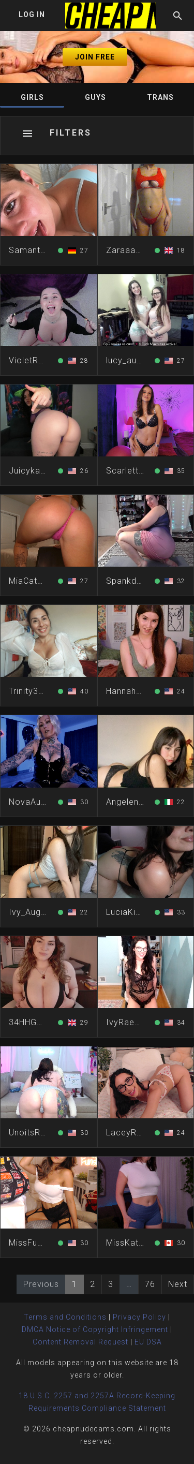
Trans (160, 97)
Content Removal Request (80, 1342)
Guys (95, 97)
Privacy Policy (139, 1317)
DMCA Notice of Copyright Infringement (95, 1329)
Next (177, 1284)
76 (150, 1284)
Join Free (95, 57)
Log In (32, 14)
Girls (32, 97)
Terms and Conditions (65, 1317)
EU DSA (148, 1342)
